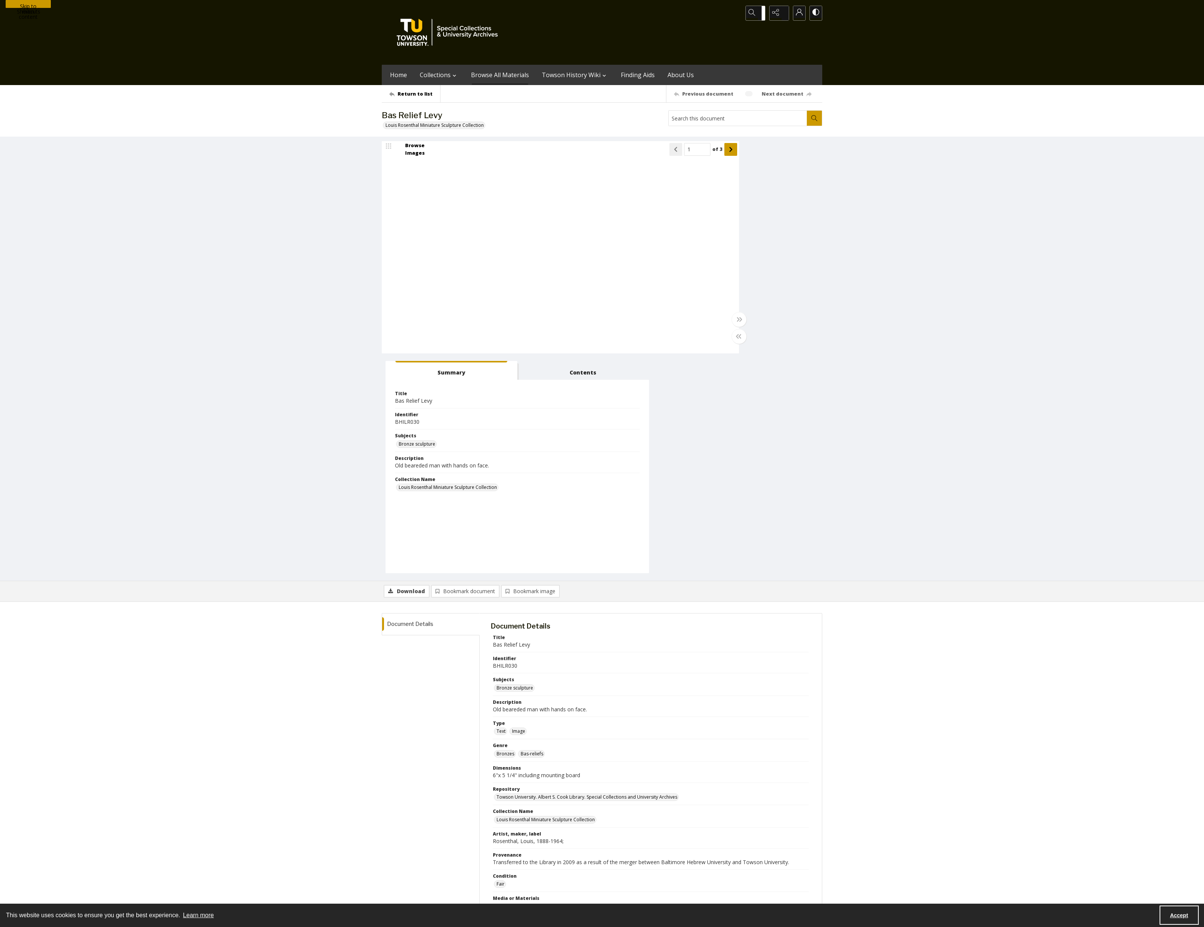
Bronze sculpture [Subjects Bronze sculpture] (710, 227)
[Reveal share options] (777, 13)
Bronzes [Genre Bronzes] (505, 537)
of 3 (654, 152)
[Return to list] (414, 93)
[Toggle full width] (675, 322)
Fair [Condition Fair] (500, 667)
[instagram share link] (616, 849)
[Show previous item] (612, 152)
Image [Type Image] (518, 514)
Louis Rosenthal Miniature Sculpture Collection (435, 125)
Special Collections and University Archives (728, 895)
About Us (681, 75)
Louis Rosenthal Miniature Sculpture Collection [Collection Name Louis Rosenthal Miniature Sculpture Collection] (741, 271)
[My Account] (796, 13)
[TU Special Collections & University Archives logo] (449, 32)
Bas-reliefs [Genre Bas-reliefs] (532, 537)
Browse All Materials (500, 75)
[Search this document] (738, 118)
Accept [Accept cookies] (1179, 915)
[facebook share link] (632, 849)
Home (398, 75)
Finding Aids (638, 75)
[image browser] (410, 152)
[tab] (715, 153)
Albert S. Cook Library (559, 895)
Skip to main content (28, 5)
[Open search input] (758, 13)
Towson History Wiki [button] (575, 74)
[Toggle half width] (675, 339)
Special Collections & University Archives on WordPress (668, 863)
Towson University (401, 895)
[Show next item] (667, 152)
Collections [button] (439, 74)
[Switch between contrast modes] (815, 13)
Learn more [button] (198, 915)
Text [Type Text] (501, 514)
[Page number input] (633, 152)
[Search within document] (814, 118)
